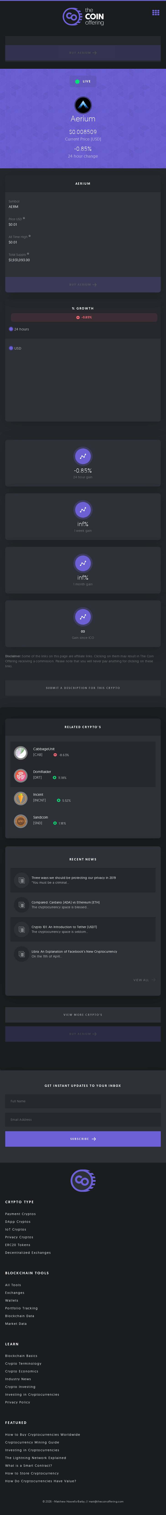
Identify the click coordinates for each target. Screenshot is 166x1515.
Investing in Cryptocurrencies (32, 1394)
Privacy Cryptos (19, 1237)
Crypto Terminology (23, 1363)
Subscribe (83, 1139)
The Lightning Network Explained (35, 1458)
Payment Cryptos (20, 1214)
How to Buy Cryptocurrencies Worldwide (42, 1435)
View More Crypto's (83, 1015)
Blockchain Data (19, 1316)
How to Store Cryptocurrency (32, 1473)
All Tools (13, 1285)
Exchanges (15, 1293)
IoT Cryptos (15, 1229)
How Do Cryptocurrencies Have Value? (41, 1481)
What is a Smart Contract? (28, 1466)
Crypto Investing (20, 1387)
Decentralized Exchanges (28, 1253)
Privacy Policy (17, 1402)
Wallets (11, 1300)
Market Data (16, 1324)
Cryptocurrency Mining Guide (32, 1442)
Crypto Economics (21, 1371)
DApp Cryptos (18, 1222)
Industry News (18, 1379)
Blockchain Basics (21, 1356)
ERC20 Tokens (18, 1245)
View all (144, 980)
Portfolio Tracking (21, 1308)
